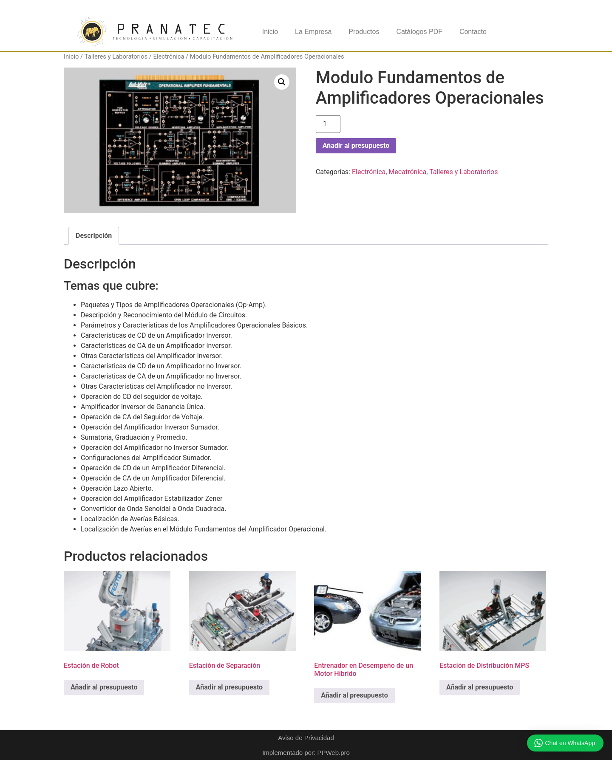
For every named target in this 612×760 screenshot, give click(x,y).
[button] (281, 82)
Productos (363, 31)
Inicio (270, 31)
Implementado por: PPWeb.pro (306, 752)
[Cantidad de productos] (328, 124)
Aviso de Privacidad (306, 737)
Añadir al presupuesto (356, 145)
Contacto (473, 31)
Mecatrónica (407, 172)
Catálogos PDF (419, 31)
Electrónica (168, 56)
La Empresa (313, 31)
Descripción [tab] (94, 236)
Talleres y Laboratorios (116, 56)
